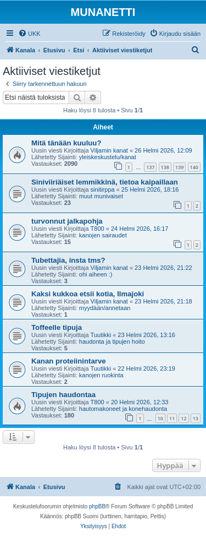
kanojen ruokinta (101, 375)
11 (172, 418)
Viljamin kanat (109, 150)
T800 (97, 228)
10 (160, 418)
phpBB (97, 506)
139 (179, 167)
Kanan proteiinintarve (68, 361)
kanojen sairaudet (103, 235)
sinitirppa (103, 189)
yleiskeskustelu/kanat (107, 157)
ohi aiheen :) (96, 274)
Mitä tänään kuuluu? (66, 143)
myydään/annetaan (105, 308)
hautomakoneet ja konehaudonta (123, 408)
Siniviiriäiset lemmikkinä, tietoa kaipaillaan (104, 182)
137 (150, 167)
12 (183, 418)
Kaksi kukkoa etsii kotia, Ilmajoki (87, 294)
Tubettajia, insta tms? (68, 260)
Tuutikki (101, 335)
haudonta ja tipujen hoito (112, 341)
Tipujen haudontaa (63, 394)
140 (194, 167)
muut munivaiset (101, 196)
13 (195, 418)
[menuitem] (29, 33)
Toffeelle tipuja (56, 327)
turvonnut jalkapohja (67, 221)
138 (165, 167)
